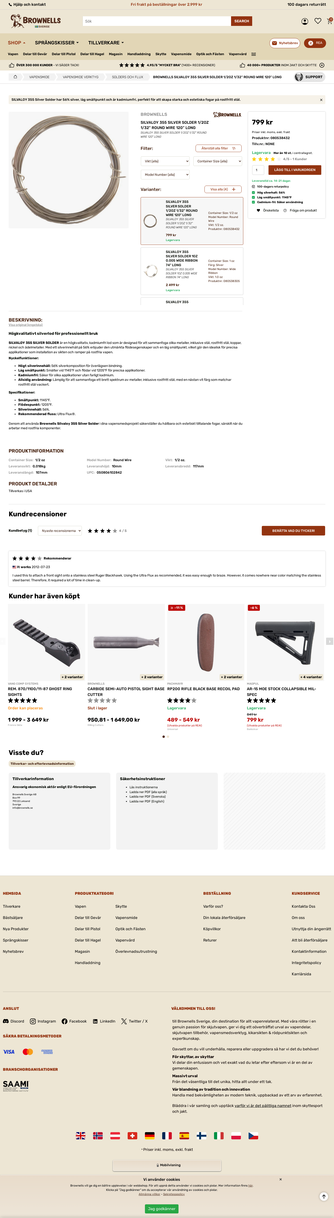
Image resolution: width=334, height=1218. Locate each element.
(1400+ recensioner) (181, 65)
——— (253, 54)
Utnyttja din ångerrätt (311, 929)
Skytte (160, 54)
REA (319, 43)
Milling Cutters (95, 725)
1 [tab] (165, 739)
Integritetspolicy (306, 962)
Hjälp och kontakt (27, 4)
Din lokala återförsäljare (224, 917)
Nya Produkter (16, 929)
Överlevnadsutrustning (136, 951)
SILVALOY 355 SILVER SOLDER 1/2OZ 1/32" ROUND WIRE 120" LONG (183, 214)
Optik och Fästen (210, 54)
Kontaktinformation (309, 951)
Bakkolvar (252, 729)
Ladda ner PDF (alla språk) (148, 792)
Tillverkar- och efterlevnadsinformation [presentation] (42, 763)
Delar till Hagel (92, 54)
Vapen (13, 54)
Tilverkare (11, 906)
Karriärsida (301, 974)
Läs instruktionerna (144, 787)
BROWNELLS (154, 114)
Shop (14, 43)
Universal (172, 729)
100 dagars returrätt (306, 4)
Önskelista (319, 21)
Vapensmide (181, 54)
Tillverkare (103, 43)
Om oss (298, 917)
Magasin (116, 54)
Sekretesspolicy (174, 1194)
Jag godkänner (161, 1208)
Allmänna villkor (149, 1194)
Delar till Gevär (35, 54)
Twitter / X (134, 1021)
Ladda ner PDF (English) (147, 801)
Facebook (74, 1021)
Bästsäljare (13, 917)
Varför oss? (213, 906)
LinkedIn (103, 1021)
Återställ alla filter (215, 148)
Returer (210, 940)
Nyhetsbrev (13, 951)
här (250, 1185)
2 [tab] (169, 739)
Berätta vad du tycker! (293, 531)
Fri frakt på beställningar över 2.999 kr (166, 4)
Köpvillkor (212, 929)
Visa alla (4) (219, 189)
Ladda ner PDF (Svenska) (148, 796)
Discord (13, 1021)
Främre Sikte (15, 725)
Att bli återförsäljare (310, 940)
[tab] (42, 763)
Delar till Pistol (64, 54)
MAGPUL (253, 683)
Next (329, 641)
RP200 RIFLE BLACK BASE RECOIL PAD (203, 689)
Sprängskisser (54, 43)
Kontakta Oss (303, 906)
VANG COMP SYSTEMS (23, 683)
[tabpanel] (46, 665)
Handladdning (139, 54)
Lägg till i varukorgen (295, 170)
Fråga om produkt (300, 210)
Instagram (43, 1021)
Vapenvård (238, 54)
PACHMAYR (175, 683)
